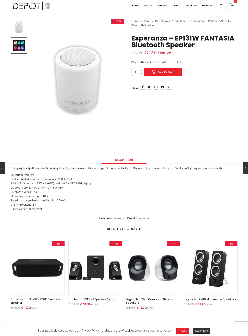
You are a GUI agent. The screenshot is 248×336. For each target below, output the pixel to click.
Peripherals (162, 20)
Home (135, 20)
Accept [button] (183, 330)
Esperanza (142, 218)
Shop (147, 20)
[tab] (124, 160)
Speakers (181, 20)
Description (124, 160)
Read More (201, 330)
